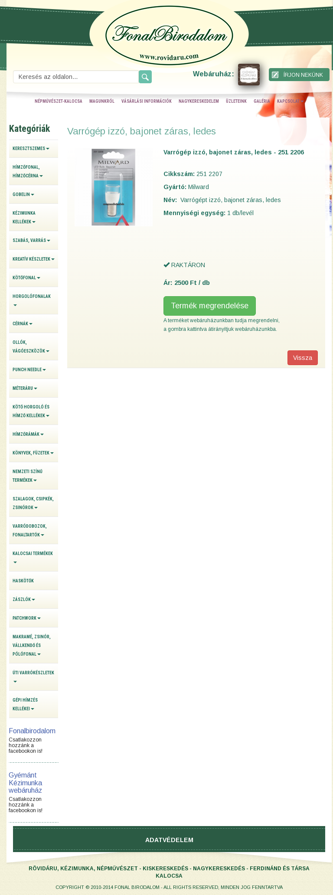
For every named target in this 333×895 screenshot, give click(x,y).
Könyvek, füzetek (33, 453)
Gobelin (23, 194)
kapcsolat (290, 101)
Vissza (302, 357)
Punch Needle (29, 369)
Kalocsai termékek (33, 557)
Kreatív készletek (34, 259)
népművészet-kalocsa (58, 101)
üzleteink (236, 101)
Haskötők (23, 580)
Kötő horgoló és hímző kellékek (31, 411)
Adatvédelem (169, 839)
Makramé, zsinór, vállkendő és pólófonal (32, 645)
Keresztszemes (31, 148)
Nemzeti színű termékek (27, 476)
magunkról (101, 101)
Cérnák (23, 323)
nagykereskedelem (199, 101)
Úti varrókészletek (33, 676)
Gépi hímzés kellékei (25, 704)
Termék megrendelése (209, 305)
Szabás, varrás (31, 240)
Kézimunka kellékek (24, 217)
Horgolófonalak (32, 300)
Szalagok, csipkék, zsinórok (33, 503)
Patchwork (27, 618)
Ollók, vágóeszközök (31, 346)
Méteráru (25, 388)
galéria (262, 101)
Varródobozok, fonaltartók (30, 530)
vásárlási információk (146, 101)
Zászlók (24, 599)
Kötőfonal (26, 277)
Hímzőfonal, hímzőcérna (28, 171)
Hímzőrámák (28, 434)
